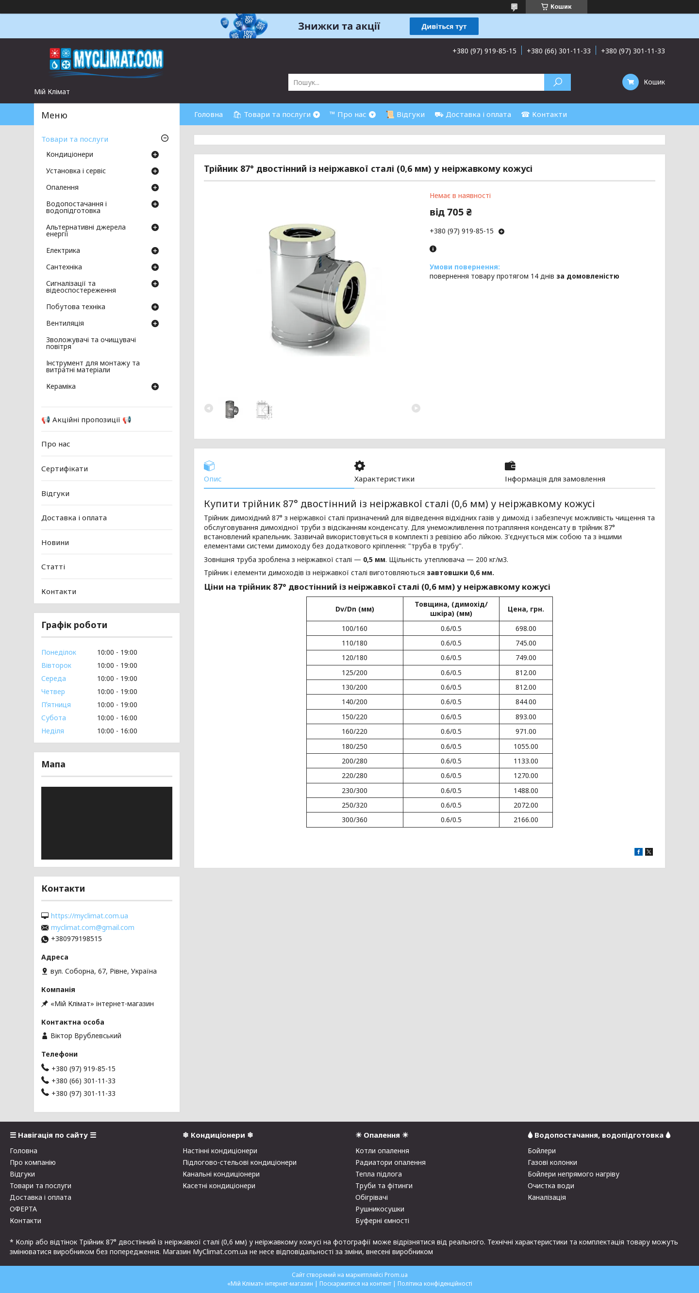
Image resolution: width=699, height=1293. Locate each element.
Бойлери (542, 1150)
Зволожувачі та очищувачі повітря (91, 343)
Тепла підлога (378, 1173)
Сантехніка (64, 267)
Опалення (62, 188)
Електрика (63, 251)
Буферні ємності (382, 1220)
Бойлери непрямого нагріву (573, 1173)
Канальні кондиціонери (221, 1173)
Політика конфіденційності (435, 1283)
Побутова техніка (75, 307)
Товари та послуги (74, 139)
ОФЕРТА (23, 1208)
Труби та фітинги (384, 1185)
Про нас (55, 443)
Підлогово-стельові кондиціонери (240, 1162)
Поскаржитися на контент (355, 1283)
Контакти (58, 591)
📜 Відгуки (405, 114)
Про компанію (33, 1162)
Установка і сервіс (76, 171)
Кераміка (61, 387)
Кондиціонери (69, 155)
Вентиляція (65, 324)
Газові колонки (552, 1162)
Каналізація (547, 1197)
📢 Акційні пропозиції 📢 (86, 419)
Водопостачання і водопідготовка (76, 207)
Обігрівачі (371, 1197)
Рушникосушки (379, 1208)
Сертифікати (64, 468)
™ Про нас (348, 114)
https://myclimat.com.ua (89, 916)
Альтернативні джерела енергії (86, 231)
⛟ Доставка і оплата (472, 114)
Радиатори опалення (390, 1162)
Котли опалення (382, 1150)
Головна (208, 114)
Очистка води (551, 1185)
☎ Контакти (544, 114)
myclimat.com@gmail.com (92, 927)
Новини (55, 542)
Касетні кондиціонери (219, 1185)
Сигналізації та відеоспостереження (81, 287)
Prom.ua (396, 1275)
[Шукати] (557, 82)
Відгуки (55, 492)
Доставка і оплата (74, 517)
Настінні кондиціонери (220, 1150)
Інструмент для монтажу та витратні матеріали (93, 367)
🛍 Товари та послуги (272, 114)
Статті (53, 566)
